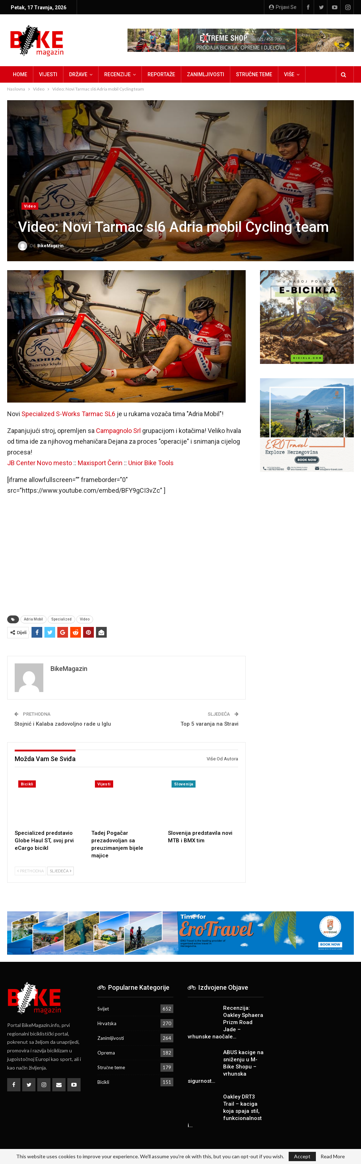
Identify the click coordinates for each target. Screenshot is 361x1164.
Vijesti (48, 74)
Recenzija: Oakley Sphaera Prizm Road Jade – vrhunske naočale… (225, 1022)
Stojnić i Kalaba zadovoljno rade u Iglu (62, 724)
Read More (333, 1156)
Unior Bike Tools (151, 463)
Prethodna (30, 870)
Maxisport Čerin (100, 463)
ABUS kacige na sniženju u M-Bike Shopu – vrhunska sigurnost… (226, 1066)
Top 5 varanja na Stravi (209, 724)
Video (30, 206)
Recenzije (117, 74)
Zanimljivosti (205, 74)
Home (20, 74)
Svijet (103, 1009)
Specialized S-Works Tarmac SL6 (68, 414)
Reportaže (161, 74)
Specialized (61, 619)
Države (78, 74)
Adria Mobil (33, 619)
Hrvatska (106, 1023)
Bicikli (27, 784)
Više (289, 74)
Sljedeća (60, 870)
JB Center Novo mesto (39, 463)
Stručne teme (254, 74)
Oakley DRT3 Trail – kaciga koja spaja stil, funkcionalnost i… (225, 1111)
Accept (302, 1156)
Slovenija (183, 784)
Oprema (106, 1053)
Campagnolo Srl (118, 430)
